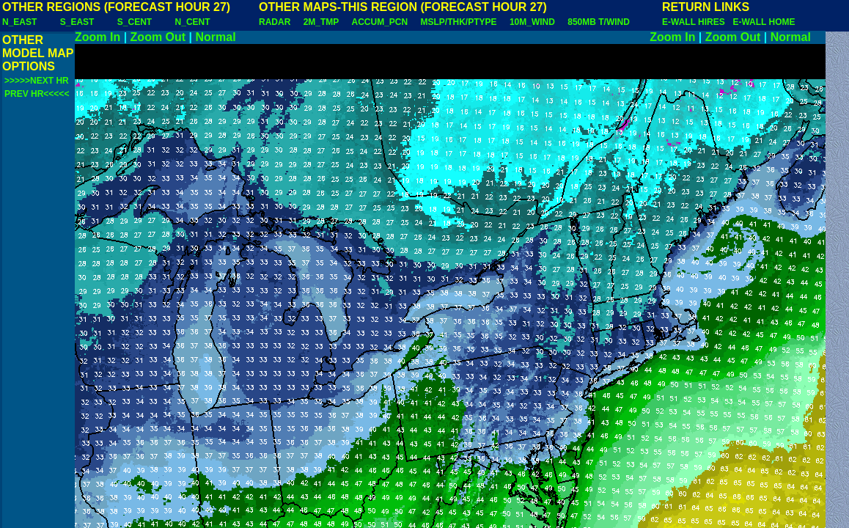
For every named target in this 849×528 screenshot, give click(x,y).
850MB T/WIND (598, 22)
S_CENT (134, 22)
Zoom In (97, 37)
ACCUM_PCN (380, 22)
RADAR (274, 22)
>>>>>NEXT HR (36, 81)
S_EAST (77, 22)
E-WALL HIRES (695, 22)
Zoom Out (158, 37)
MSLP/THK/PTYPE (459, 22)
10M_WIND (532, 22)
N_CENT (192, 22)
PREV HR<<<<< (36, 94)
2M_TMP (321, 22)
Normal (216, 37)
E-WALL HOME (763, 22)
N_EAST (19, 22)
